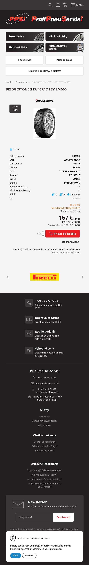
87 (78, 186)
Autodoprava (44, 425)
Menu (77, 5)
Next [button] (82, 276)
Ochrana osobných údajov (45, 446)
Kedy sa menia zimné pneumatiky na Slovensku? (44, 485)
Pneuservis (44, 416)
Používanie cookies (44, 450)
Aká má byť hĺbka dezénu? (45, 474)
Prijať (15, 555)
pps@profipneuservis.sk (47, 383)
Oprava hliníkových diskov (44, 420)
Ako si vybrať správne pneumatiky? (44, 479)
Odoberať (63, 517)
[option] (44, 277)
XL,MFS (76, 198)
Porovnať (70, 242)
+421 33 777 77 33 (47, 377)
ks (40, 233)
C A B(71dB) (65, 194)
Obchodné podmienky (44, 441)
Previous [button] (7, 276)
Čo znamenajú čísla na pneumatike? (44, 470)
